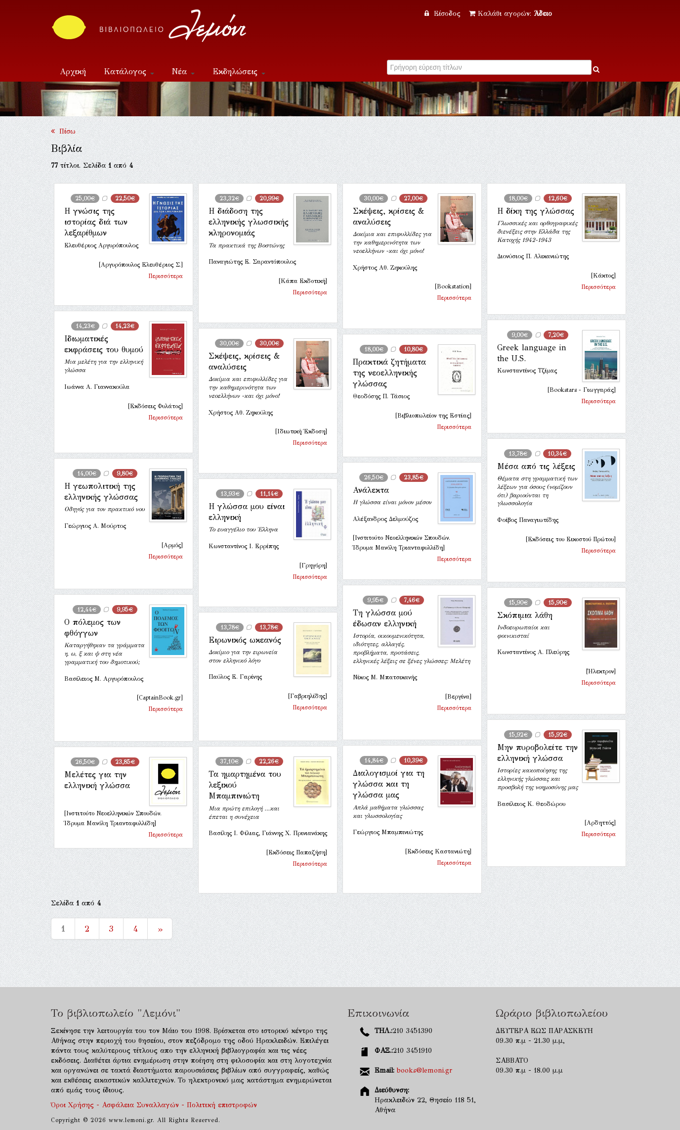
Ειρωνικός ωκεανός (245, 640)
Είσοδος (444, 13)
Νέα (183, 71)
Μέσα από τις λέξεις (536, 466)
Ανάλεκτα (371, 490)
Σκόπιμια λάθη (524, 615)
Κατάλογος (129, 71)
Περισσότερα (165, 276)
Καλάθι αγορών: (510, 13)
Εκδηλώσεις (238, 71)
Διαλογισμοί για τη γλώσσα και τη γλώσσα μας (389, 784)
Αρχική (73, 71)
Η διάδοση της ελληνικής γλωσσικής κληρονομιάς (249, 222)
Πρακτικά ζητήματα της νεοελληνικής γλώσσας (389, 373)
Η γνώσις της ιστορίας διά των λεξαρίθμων (96, 222)
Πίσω (63, 131)
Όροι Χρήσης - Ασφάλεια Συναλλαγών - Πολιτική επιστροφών (154, 1105)
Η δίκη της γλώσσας (535, 211)
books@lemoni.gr (424, 1070)
